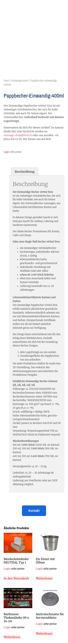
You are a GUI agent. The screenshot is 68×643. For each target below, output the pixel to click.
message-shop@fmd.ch (18, 135)
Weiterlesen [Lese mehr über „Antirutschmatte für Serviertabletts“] (44, 633)
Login (6, 152)
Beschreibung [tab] (24, 171)
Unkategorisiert (19, 80)
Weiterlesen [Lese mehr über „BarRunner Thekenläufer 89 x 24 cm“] (12, 637)
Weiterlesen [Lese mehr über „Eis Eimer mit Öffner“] (44, 578)
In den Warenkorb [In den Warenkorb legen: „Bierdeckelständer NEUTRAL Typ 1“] (16, 578)
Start (6, 80)
